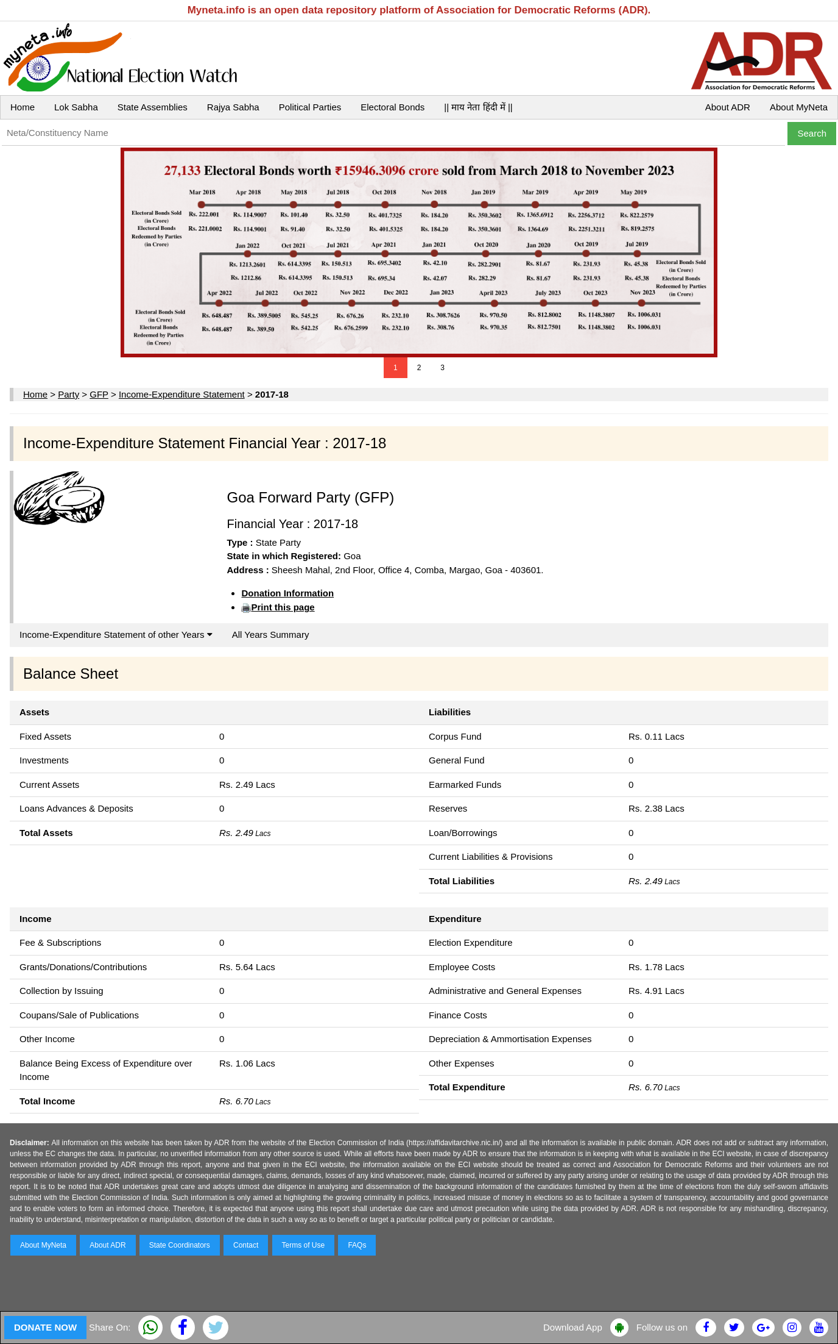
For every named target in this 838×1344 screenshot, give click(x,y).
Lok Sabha (76, 107)
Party (68, 394)
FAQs (357, 1245)
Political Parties (310, 107)
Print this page (282, 607)
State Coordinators (179, 1245)
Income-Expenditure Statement (182, 394)
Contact (245, 1245)
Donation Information (287, 593)
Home (22, 107)
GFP (99, 394)
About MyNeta (799, 107)
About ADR (727, 107)
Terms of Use (303, 1245)
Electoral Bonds (392, 107)
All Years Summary (270, 634)
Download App (572, 1327)
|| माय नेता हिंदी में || (478, 107)
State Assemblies (153, 107)
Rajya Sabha (233, 107)
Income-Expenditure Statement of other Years (116, 634)
